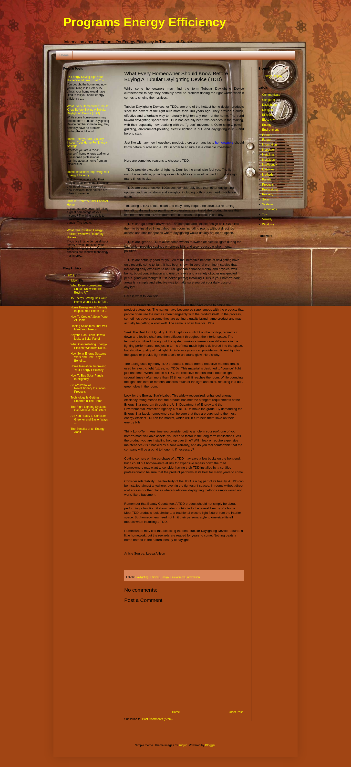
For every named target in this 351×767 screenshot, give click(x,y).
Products (268, 184)
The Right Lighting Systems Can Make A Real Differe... (90, 408)
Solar (265, 199)
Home (64, 55)
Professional (270, 189)
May (74, 280)
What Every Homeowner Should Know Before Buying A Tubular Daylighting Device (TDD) (88, 110)
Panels (266, 179)
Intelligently (269, 164)
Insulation (268, 159)
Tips (265, 214)
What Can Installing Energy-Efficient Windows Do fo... (89, 346)
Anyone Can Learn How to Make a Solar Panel (88, 336)
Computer (268, 100)
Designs (267, 110)
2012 (71, 275)
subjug (183, 745)
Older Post (236, 712)
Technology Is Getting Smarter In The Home (86, 399)
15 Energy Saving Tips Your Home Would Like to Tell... (89, 299)
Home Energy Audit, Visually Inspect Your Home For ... (89, 309)
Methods (267, 174)
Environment (177, 577)
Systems (267, 204)
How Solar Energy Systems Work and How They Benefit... (88, 357)
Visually (267, 219)
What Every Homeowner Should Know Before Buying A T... (86, 289)
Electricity (268, 119)
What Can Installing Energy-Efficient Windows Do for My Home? (85, 234)
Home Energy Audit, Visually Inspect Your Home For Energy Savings (87, 142)
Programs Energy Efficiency (144, 22)
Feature (267, 135)
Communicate (271, 94)
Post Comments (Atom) (157, 719)
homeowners (224, 142)
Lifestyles (268, 169)
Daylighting (141, 577)
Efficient (154, 577)
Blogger (210, 745)
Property (267, 194)
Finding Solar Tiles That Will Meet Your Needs (89, 327)
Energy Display (272, 76)
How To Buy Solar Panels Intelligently (87, 377)
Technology (269, 209)
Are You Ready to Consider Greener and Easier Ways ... (89, 419)
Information (193, 577)
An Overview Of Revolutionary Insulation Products (88, 388)
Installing (268, 154)
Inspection (269, 149)
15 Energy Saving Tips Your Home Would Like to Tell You (85, 78)
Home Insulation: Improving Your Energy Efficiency (88, 173)
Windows (268, 224)
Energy (165, 577)
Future (266, 139)
